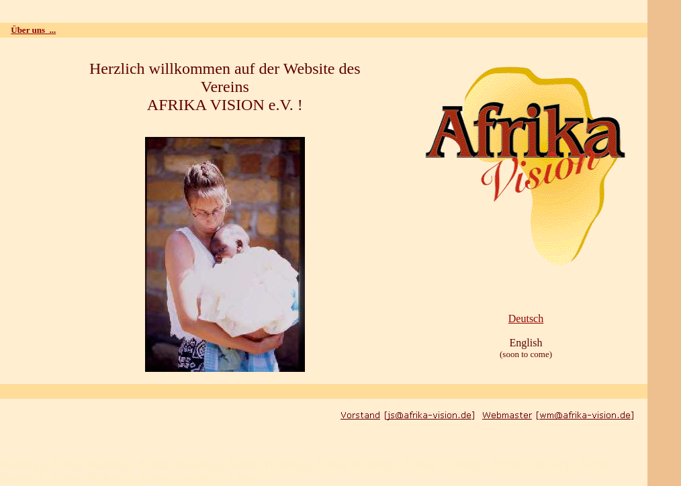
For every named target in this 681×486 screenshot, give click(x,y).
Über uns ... (33, 30)
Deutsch (525, 318)
